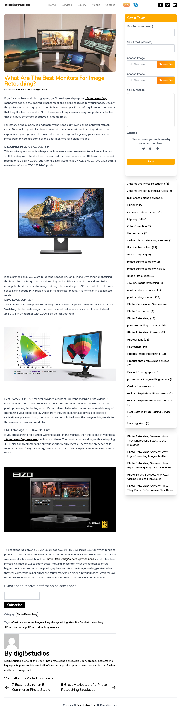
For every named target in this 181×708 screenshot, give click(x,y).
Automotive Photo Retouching (146, 184)
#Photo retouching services (43, 627)
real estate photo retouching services (150, 401)
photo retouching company (143, 325)
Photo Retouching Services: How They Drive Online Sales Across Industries (147, 440)
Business (132, 205)
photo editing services (141, 290)
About (96, 5)
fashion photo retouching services (147, 240)
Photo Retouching (27, 614)
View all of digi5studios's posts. (29, 678)
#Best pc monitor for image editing (30, 622)
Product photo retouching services (148, 361)
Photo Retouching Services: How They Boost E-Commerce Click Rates (150, 488)
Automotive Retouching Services (147, 191)
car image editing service (142, 212)
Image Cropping (137, 255)
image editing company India (144, 269)
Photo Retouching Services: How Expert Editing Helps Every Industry (149, 465)
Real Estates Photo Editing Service (149, 412)
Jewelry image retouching (143, 283)
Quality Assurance (138, 386)
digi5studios (41, 89)
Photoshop (134, 347)
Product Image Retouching (143, 354)
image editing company (141, 262)
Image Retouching (138, 276)
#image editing (59, 622)
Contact (110, 5)
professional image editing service (148, 379)
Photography (135, 340)
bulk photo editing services (143, 198)
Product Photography (140, 372)
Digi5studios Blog (86, 705)
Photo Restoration (138, 311)
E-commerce (135, 233)
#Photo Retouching (16, 627)
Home (52, 5)
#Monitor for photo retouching (86, 622)
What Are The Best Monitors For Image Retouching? (54, 81)
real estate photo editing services (147, 393)
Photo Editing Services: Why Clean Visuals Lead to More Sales (148, 477)
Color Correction (137, 226)
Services (67, 5)
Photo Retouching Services (143, 333)
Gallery (82, 5)
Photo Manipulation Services (144, 304)
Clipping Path (135, 219)
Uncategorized (136, 423)
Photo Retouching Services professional (70, 559)
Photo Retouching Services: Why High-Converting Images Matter (147, 454)
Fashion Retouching (139, 247)
